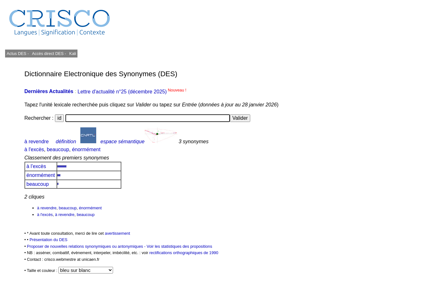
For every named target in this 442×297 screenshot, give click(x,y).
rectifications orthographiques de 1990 (183, 252)
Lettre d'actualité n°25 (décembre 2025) (131, 91)
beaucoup (58, 149)
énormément (86, 149)
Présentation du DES (49, 239)
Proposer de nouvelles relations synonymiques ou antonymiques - (87, 246)
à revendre (36, 141)
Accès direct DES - (49, 53)
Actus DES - (18, 53)
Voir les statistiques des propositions (179, 246)
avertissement (117, 233)
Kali (72, 53)
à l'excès (34, 149)
